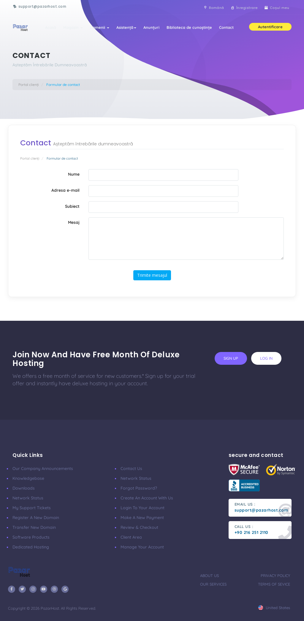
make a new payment (142, 517)
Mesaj (74, 222)
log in (266, 358)
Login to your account (142, 507)
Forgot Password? (139, 488)
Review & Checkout (139, 527)
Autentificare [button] (270, 26)
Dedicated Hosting (30, 547)
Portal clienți (28, 84)
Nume (74, 174)
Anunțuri (151, 27)
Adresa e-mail (65, 190)
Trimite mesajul (152, 275)
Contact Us (131, 468)
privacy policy (275, 575)
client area (131, 537)
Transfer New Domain (34, 527)
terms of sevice (274, 584)
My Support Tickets (31, 507)
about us (209, 575)
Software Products (31, 537)
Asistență (126, 27)
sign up (231, 358)
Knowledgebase (28, 478)
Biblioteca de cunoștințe (189, 27)
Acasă (50, 27)
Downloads (23, 488)
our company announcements (42, 468)
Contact (226, 27)
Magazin (73, 27)
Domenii (99, 27)
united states (274, 607)
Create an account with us (147, 498)
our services (213, 584)
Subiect (72, 206)
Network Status (27, 498)
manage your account (142, 547)
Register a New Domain (35, 517)
